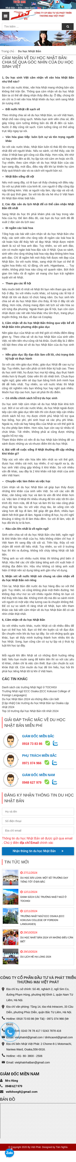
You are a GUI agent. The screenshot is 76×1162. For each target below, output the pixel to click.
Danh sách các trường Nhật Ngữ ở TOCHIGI (29, 687)
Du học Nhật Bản (29, 51)
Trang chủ (7, 51)
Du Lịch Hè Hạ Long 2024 (35, 956)
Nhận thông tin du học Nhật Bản (38, 851)
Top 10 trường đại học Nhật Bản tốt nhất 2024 (30, 711)
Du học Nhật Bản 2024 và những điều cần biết (30, 699)
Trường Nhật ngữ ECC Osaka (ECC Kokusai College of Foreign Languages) (42, 920)
